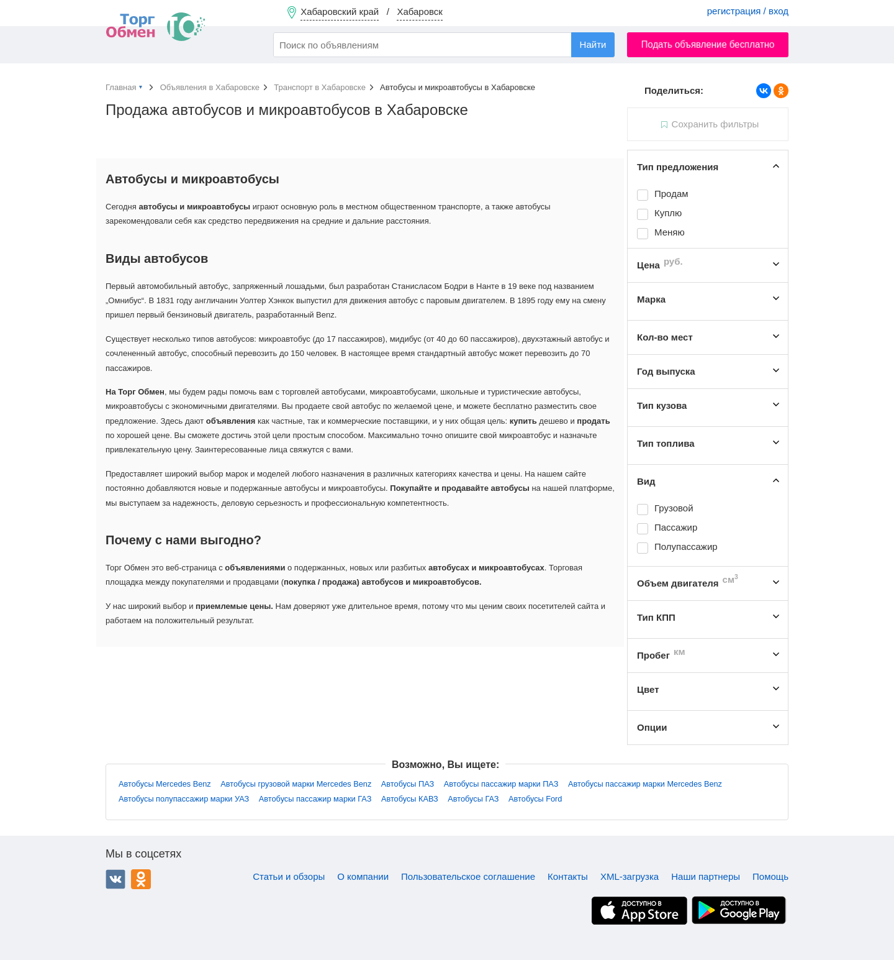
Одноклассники (141, 879)
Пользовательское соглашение (468, 876)
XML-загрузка (629, 876)
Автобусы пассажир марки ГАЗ (315, 798)
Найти (593, 44)
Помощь (770, 876)
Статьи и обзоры (289, 876)
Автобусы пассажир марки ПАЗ (501, 784)
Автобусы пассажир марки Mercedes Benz (645, 784)
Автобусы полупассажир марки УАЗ (184, 798)
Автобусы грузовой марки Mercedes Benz (295, 784)
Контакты (568, 876)
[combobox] (444, 44)
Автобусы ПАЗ (407, 784)
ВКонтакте (115, 879)
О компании (363, 876)
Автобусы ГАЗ (473, 798)
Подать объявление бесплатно (708, 44)
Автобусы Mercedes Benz (165, 784)
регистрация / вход (747, 11)
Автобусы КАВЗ (409, 798)
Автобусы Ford (535, 798)
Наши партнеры (705, 876)
